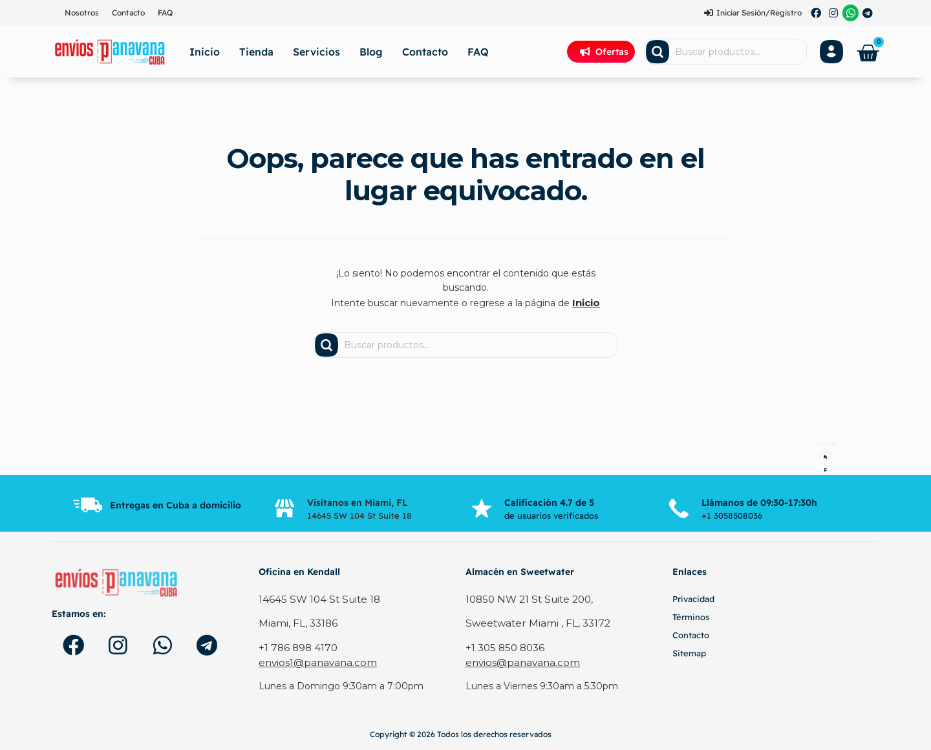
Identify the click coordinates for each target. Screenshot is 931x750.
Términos (690, 616)
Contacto (128, 12)
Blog (371, 51)
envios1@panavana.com (313, 659)
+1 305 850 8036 (503, 645)
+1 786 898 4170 (296, 645)
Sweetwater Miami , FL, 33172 (532, 621)
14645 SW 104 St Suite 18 (315, 598)
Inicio (204, 51)
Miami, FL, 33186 (296, 621)
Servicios (316, 51)
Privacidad (693, 598)
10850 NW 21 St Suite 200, (526, 598)
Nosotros (82, 12)
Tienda (256, 51)
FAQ (165, 12)
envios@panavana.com (518, 659)
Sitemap (689, 652)
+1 (707, 515)
